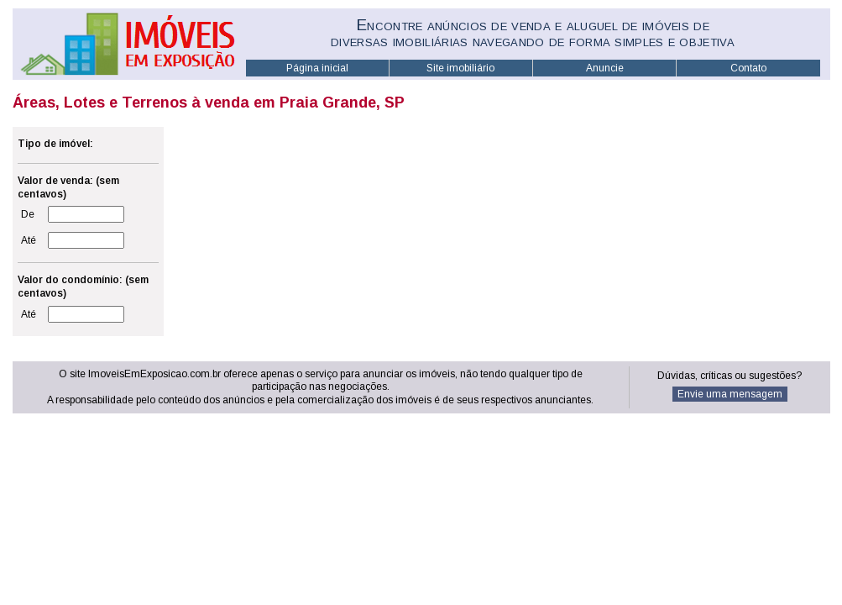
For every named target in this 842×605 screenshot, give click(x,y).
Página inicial (317, 68)
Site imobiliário (460, 68)
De (27, 214)
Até (28, 240)
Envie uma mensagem (729, 394)
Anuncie (605, 68)
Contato (748, 68)
